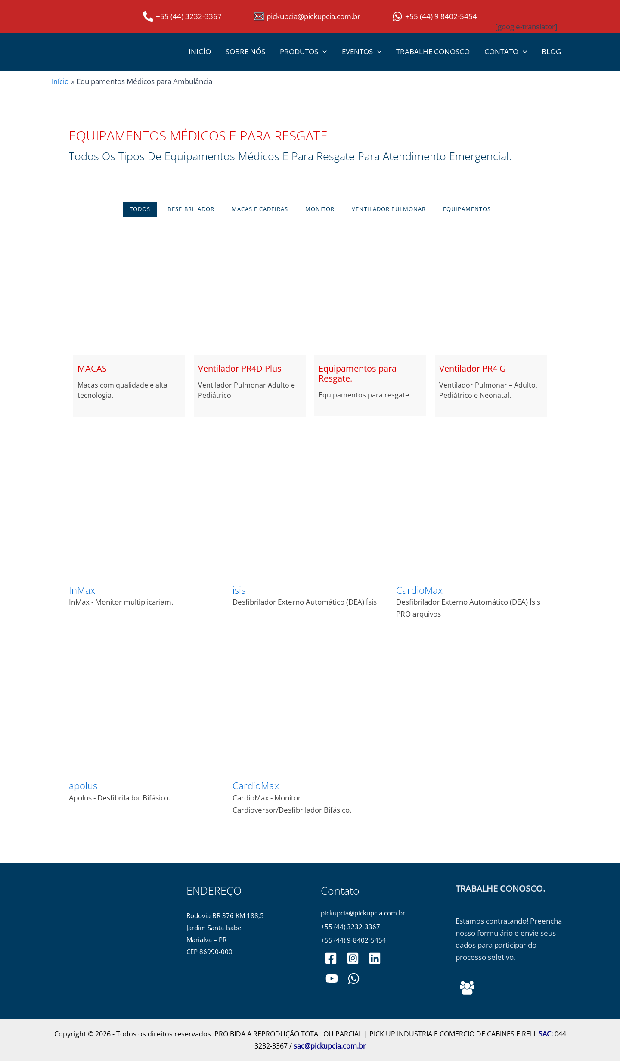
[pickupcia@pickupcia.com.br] (307, 16)
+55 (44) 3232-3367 (350, 927)
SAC (545, 1034)
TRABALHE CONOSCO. (500, 888)
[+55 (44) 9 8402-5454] (434, 16)
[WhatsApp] (352, 979)
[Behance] (467, 988)
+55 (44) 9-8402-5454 (353, 941)
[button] (322, 52)
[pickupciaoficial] (331, 959)
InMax (82, 589)
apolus (83, 785)
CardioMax (419, 589)
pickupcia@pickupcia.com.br (363, 913)
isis (238, 589)
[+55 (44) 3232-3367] (182, 16)
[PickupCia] (331, 979)
